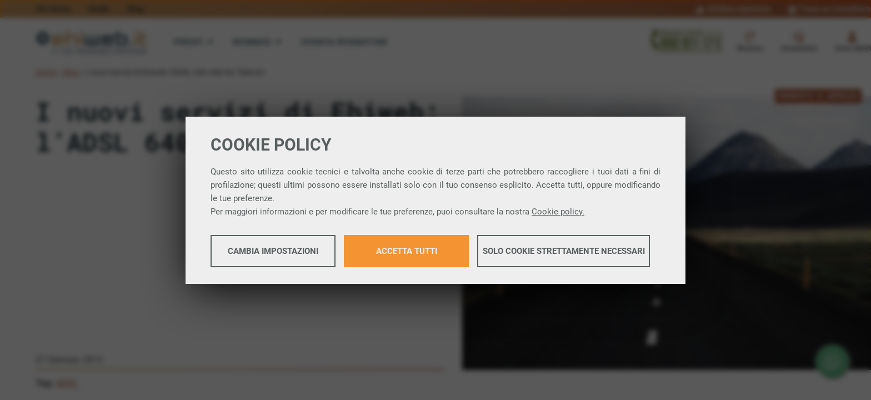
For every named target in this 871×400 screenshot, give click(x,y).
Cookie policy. (558, 212)
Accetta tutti (406, 251)
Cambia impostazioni (273, 251)
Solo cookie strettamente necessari (564, 251)
